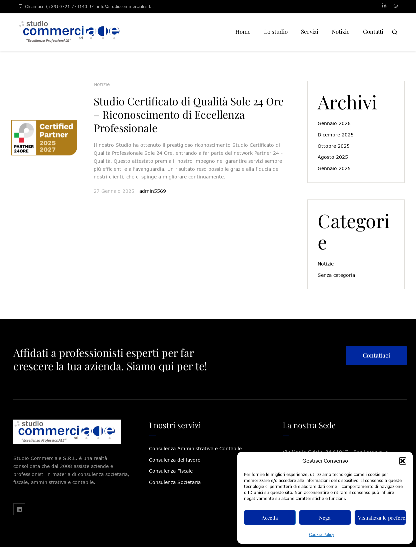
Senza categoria (336, 275)
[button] (402, 461)
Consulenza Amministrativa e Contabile (195, 448)
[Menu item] (243, 32)
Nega (325, 517)
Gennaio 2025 (334, 168)
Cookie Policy (321, 534)
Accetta (270, 517)
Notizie (102, 84)
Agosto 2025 (333, 157)
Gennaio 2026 (334, 123)
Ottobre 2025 (334, 146)
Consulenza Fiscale (171, 471)
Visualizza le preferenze (382, 517)
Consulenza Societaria (175, 482)
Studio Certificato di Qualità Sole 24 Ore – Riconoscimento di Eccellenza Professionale (189, 114)
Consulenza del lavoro (175, 460)
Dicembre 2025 (336, 134)
